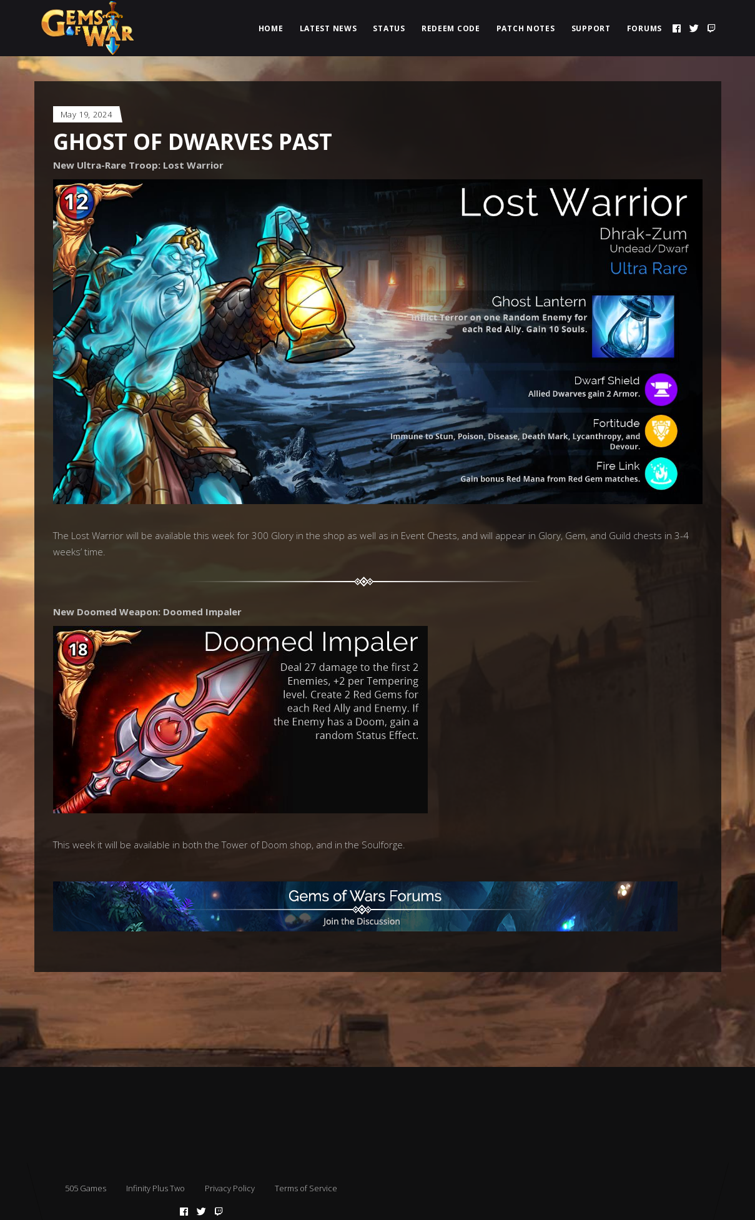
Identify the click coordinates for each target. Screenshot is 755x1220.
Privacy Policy (230, 1188)
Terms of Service (306, 1188)
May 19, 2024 (86, 114)
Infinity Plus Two (155, 1188)
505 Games (85, 1188)
